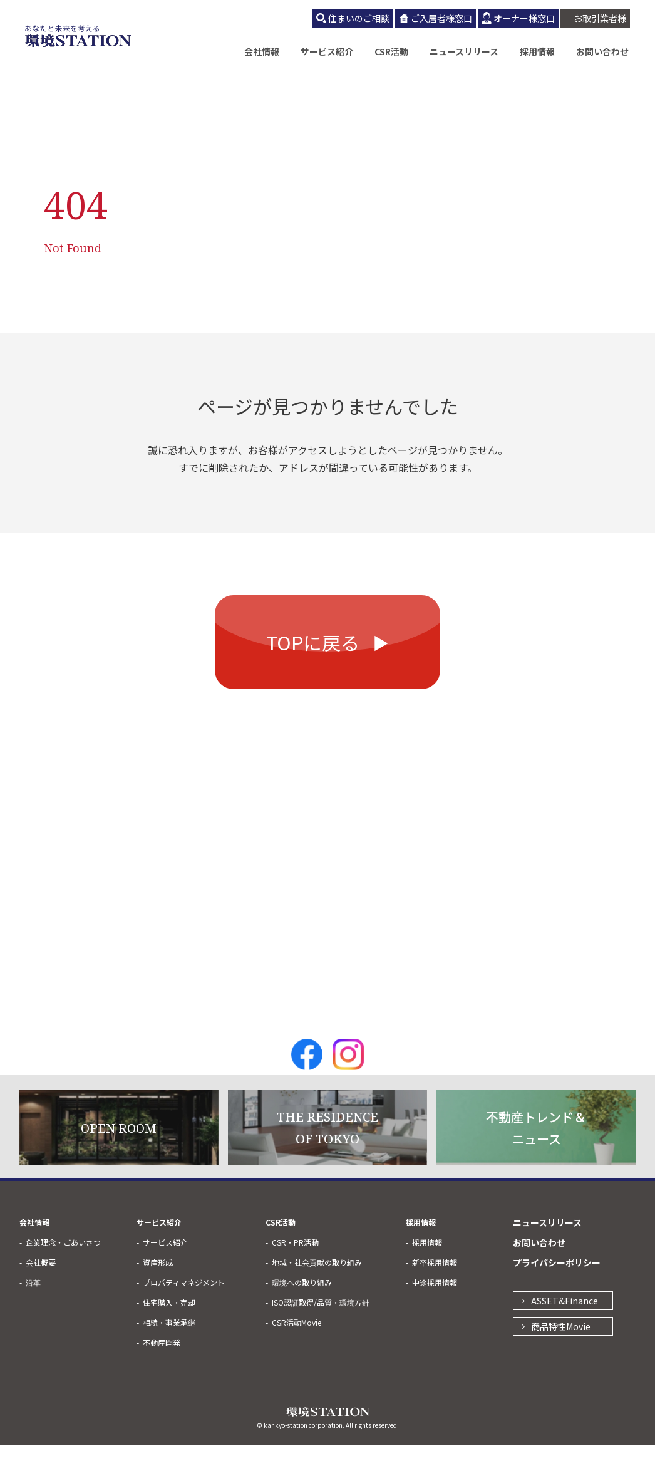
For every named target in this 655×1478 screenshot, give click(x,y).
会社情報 (261, 51)
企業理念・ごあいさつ (63, 1275)
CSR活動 (391, 51)
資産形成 (158, 1295)
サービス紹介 (327, 51)
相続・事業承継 (169, 1355)
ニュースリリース (464, 51)
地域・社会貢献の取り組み (317, 1295)
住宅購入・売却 (169, 1335)
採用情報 (537, 51)
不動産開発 (161, 1375)
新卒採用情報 (434, 1295)
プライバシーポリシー (557, 1295)
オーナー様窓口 (524, 18)
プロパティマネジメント (184, 1315)
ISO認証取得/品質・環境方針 (320, 1335)
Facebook (306, 1087)
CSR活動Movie (296, 1355)
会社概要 (41, 1295)
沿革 (33, 1315)
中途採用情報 (434, 1315)
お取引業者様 (600, 18)
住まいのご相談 (358, 18)
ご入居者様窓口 (441, 18)
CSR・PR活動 (295, 1275)
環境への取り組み (302, 1315)
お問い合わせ (602, 51)
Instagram (348, 1087)
